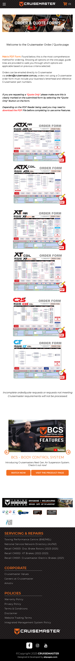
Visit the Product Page (50, 472)
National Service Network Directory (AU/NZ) (31, 544)
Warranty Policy (14, 599)
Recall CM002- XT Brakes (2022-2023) (27, 553)
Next (68, 452)
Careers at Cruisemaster (19, 578)
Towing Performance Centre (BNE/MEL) (28, 539)
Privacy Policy (13, 604)
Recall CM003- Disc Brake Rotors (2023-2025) (31, 548)
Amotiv (9, 583)
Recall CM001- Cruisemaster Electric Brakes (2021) (34, 558)
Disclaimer (11, 613)
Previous (7, 452)
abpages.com (50, 657)
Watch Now (18, 472)
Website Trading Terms (18, 617)
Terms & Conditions (16, 608)
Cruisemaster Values (17, 574)
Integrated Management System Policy (28, 622)
